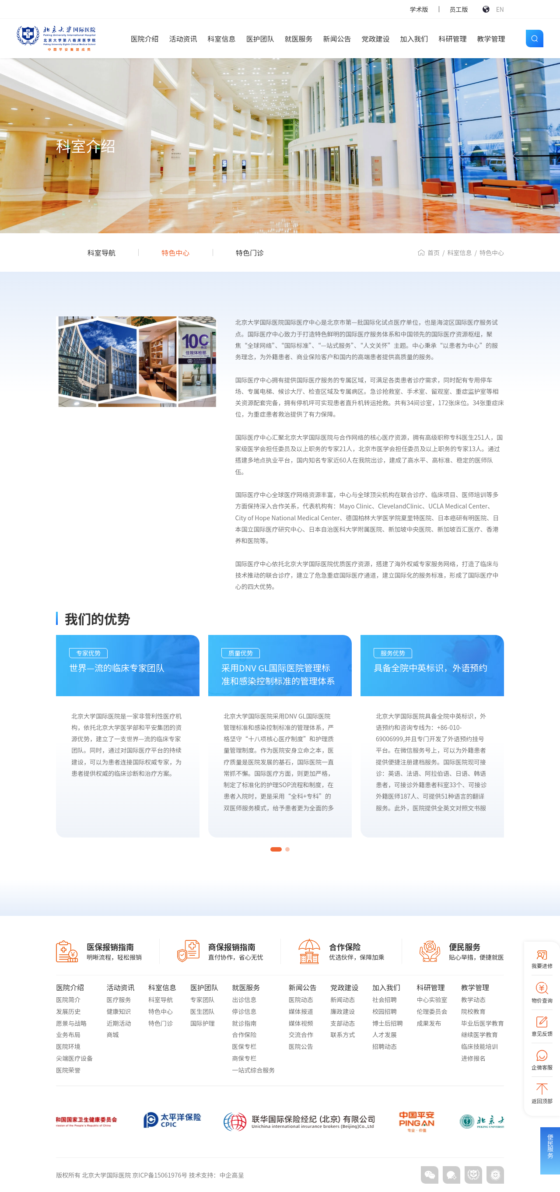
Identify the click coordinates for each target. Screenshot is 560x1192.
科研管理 (453, 38)
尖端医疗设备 (74, 1058)
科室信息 (221, 38)
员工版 (459, 9)
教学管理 (491, 38)
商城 (113, 1034)
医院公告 (301, 1046)
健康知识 (119, 1011)
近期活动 (119, 1023)
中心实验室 (431, 999)
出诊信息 (244, 999)
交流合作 (301, 1034)
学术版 (419, 9)
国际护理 (202, 1023)
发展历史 (68, 1011)
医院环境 (68, 1046)
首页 (433, 252)
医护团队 (260, 38)
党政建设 (376, 38)
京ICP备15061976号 (160, 1175)
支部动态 (342, 1023)
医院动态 (301, 999)
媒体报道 (301, 1011)
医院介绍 (144, 38)
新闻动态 (342, 999)
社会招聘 (384, 999)
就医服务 (299, 38)
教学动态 (473, 999)
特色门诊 (250, 252)
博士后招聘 (387, 1023)
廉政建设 (342, 1011)
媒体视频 (301, 1023)
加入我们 (414, 38)
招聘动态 (384, 1046)
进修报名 (473, 1058)
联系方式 (342, 1034)
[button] (276, 849)
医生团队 (202, 1011)
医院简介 (68, 999)
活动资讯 (183, 38)
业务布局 (68, 1034)
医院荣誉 (68, 1070)
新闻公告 (337, 38)
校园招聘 (384, 1011)
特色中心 (175, 252)
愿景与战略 (71, 1023)
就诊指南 (244, 1023)
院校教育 (473, 1011)
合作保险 (244, 1034)
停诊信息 (244, 1011)
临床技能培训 (479, 1046)
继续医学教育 (479, 1034)
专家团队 (202, 999)
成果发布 (428, 1023)
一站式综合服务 (253, 1070)
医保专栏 (244, 1046)
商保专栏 (244, 1058)
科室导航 (102, 252)
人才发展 (384, 1034)
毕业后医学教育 (482, 1023)
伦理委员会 (431, 1011)
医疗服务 (119, 999)
